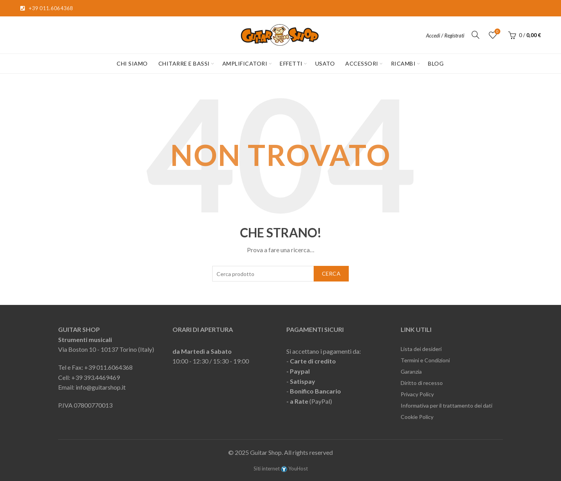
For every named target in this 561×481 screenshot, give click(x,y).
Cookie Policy (417, 416)
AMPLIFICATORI (245, 63)
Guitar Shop (266, 452)
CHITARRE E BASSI (184, 63)
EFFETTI (291, 63)
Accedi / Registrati (445, 35)
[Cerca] (475, 35)
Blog (436, 63)
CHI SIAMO (132, 63)
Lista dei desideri (421, 349)
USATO (325, 63)
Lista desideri (497, 31)
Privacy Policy (417, 394)
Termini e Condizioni (425, 360)
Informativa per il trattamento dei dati (446, 405)
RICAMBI (403, 63)
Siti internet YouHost (281, 468)
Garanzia (411, 371)
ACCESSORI (361, 63)
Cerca (331, 273)
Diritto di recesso (422, 382)
